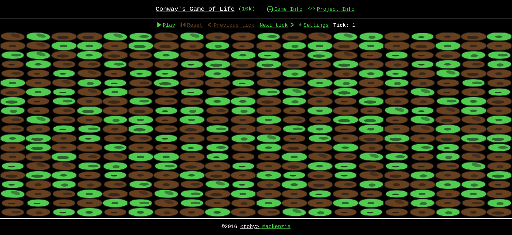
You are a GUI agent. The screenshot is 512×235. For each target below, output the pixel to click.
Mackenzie (265, 226)
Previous (234, 25)
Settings (316, 25)
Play (169, 25)
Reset (192, 25)
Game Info (288, 9)
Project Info (336, 9)
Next (274, 25)
